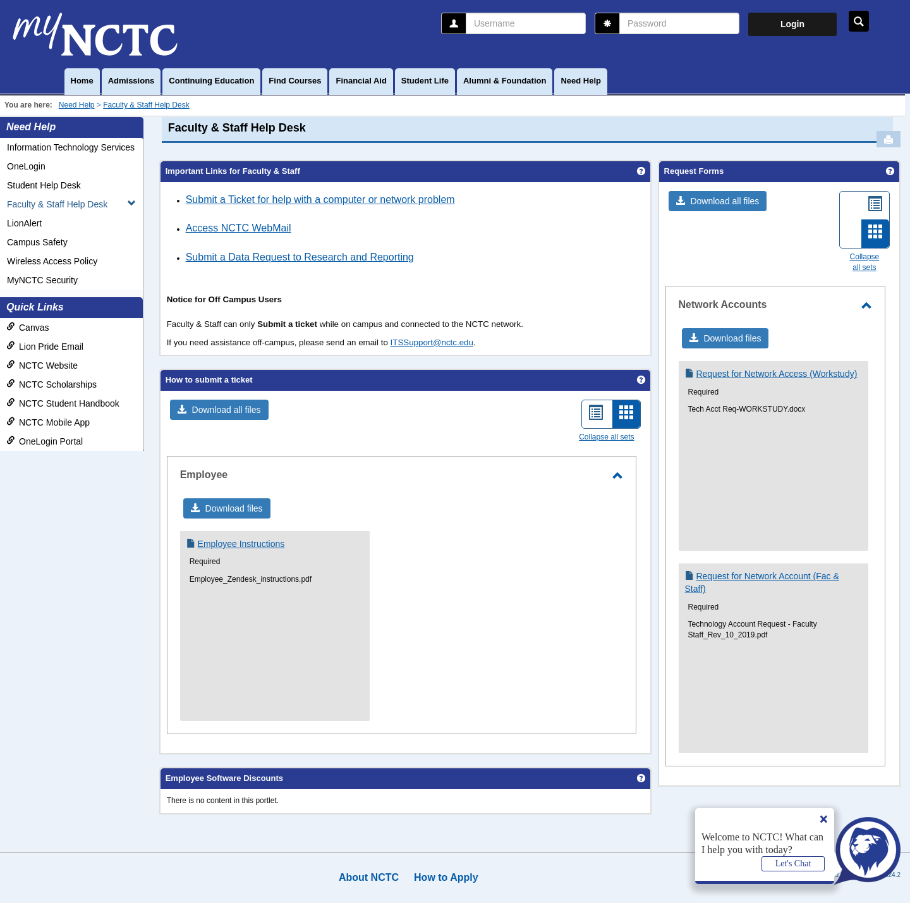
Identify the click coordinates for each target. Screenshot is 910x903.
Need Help (581, 80)
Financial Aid (361, 80)
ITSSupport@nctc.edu (432, 342)
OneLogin (26, 166)
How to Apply (446, 877)
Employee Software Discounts (224, 778)
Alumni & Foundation (504, 80)
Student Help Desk (44, 185)
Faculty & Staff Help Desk (146, 105)
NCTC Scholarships (51, 384)
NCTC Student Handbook (62, 403)
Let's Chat (793, 863)
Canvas (27, 327)
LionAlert (24, 223)
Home (82, 80)
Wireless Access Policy (52, 261)
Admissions (131, 80)
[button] (219, 410)
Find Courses (295, 80)
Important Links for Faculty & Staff (233, 171)
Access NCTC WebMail (238, 228)
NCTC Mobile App (48, 422)
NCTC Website (42, 365)
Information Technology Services (71, 147)
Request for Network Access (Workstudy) (776, 374)
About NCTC (369, 877)
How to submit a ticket (209, 379)
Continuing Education (211, 80)
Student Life (425, 80)
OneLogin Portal (44, 441)
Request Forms (694, 171)
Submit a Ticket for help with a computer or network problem (320, 199)
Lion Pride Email (44, 346)
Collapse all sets (606, 437)
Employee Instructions (241, 544)
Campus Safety (37, 242)
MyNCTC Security (42, 280)
